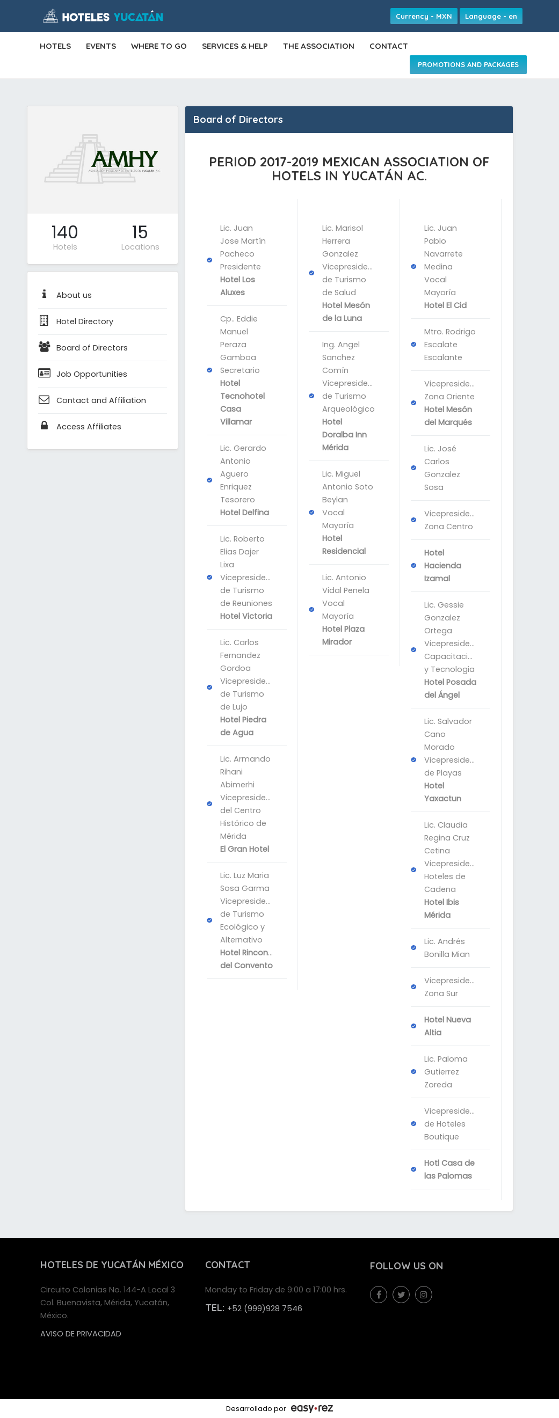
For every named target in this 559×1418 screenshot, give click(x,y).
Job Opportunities (82, 374)
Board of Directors (83, 347)
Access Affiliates (79, 426)
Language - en (491, 16)
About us (65, 295)
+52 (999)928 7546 (264, 1308)
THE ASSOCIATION (318, 46)
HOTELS (55, 46)
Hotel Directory (75, 321)
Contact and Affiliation (92, 400)
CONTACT (388, 46)
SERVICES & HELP (235, 46)
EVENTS (101, 46)
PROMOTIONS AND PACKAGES (468, 64)
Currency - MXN (424, 16)
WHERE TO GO (159, 46)
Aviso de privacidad (80, 1333)
